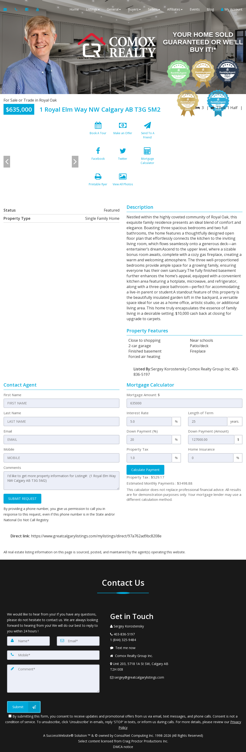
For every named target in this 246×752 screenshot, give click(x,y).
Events (195, 9)
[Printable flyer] (97, 183)
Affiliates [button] (175, 9)
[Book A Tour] (97, 132)
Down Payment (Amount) (208, 431)
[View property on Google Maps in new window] (205, 154)
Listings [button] (93, 9)
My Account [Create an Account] (231, 9)
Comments (12, 467)
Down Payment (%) (142, 431)
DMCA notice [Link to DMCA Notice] (123, 746)
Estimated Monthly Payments (159, 483)
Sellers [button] (154, 9)
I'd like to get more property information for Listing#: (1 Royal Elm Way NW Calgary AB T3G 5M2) (61, 480)
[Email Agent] (7, 9)
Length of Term (200, 412)
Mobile (9, 449)
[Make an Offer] (122, 132)
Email (8, 431)
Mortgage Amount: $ (143, 394)
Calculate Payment (145, 469)
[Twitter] (122, 158)
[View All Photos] (122, 183)
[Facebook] (97, 158)
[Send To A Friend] (147, 132)
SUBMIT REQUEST (22, 498)
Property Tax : (145, 477)
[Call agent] (16, 9)
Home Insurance (201, 449)
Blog (210, 9)
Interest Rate (138, 412)
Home (74, 9)
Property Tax (137, 449)
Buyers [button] (134, 9)
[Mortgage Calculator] (147, 158)
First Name (12, 394)
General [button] (114, 9)
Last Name (12, 412)
